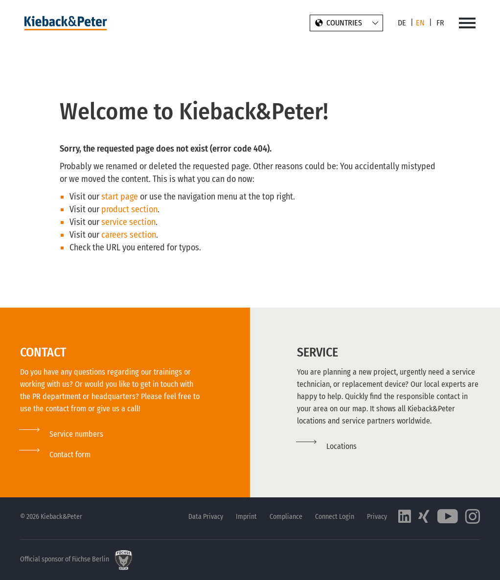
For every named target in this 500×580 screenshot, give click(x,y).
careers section (128, 234)
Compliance (286, 517)
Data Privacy (205, 517)
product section (129, 209)
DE (402, 22)
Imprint (246, 517)
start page (119, 196)
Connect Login (334, 517)
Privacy (377, 517)
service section (128, 222)
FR (440, 22)
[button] (55, 454)
